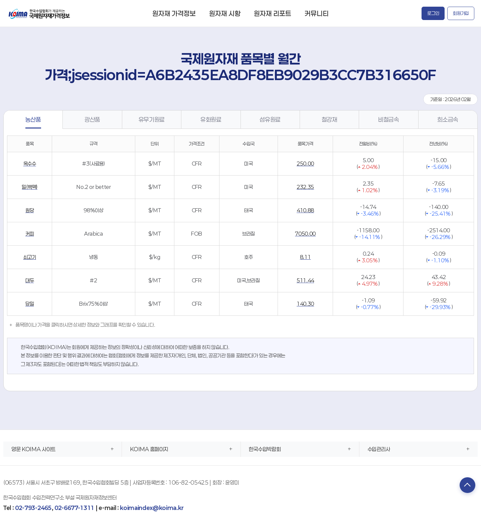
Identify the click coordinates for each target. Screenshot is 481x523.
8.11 (305, 257)
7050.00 (305, 234)
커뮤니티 (317, 13)
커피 (29, 234)
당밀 (29, 304)
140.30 (305, 304)
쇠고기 (29, 257)
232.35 (305, 187)
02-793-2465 (33, 508)
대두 (29, 280)
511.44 (305, 280)
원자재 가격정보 (174, 13)
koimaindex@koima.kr (151, 508)
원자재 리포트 (272, 13)
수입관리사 (378, 449)
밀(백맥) (29, 187)
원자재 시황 (224, 13)
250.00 (305, 164)
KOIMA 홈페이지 (149, 449)
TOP (466, 485)
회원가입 (461, 13)
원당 (29, 210)
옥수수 (29, 164)
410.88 (305, 210)
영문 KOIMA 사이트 (33, 449)
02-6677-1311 (74, 508)
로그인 (433, 13)
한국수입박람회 (265, 449)
